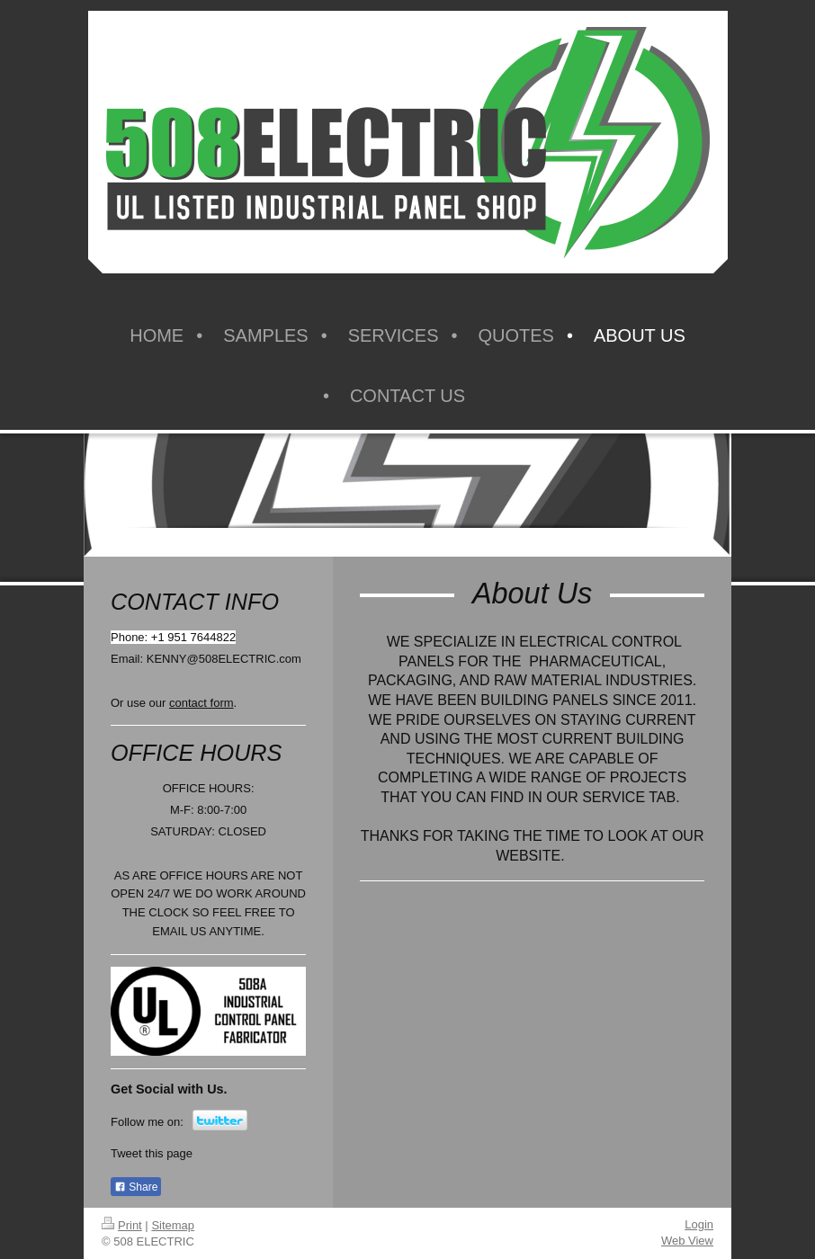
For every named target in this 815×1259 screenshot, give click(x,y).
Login (699, 1224)
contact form (201, 703)
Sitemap (172, 1225)
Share (135, 1187)
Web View (687, 1240)
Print (122, 1225)
